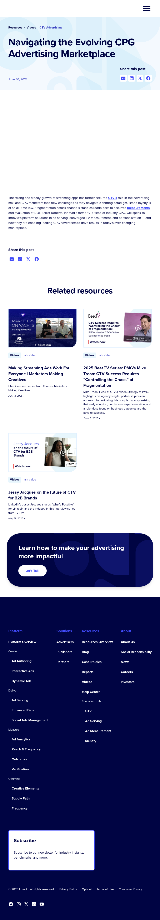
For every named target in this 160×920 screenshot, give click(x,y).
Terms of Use (105, 889)
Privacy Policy (68, 889)
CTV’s (112, 197)
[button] (147, 8)
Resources (15, 28)
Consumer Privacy (130, 889)
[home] (22, 8)
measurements (138, 207)
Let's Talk (32, 570)
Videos (31, 28)
